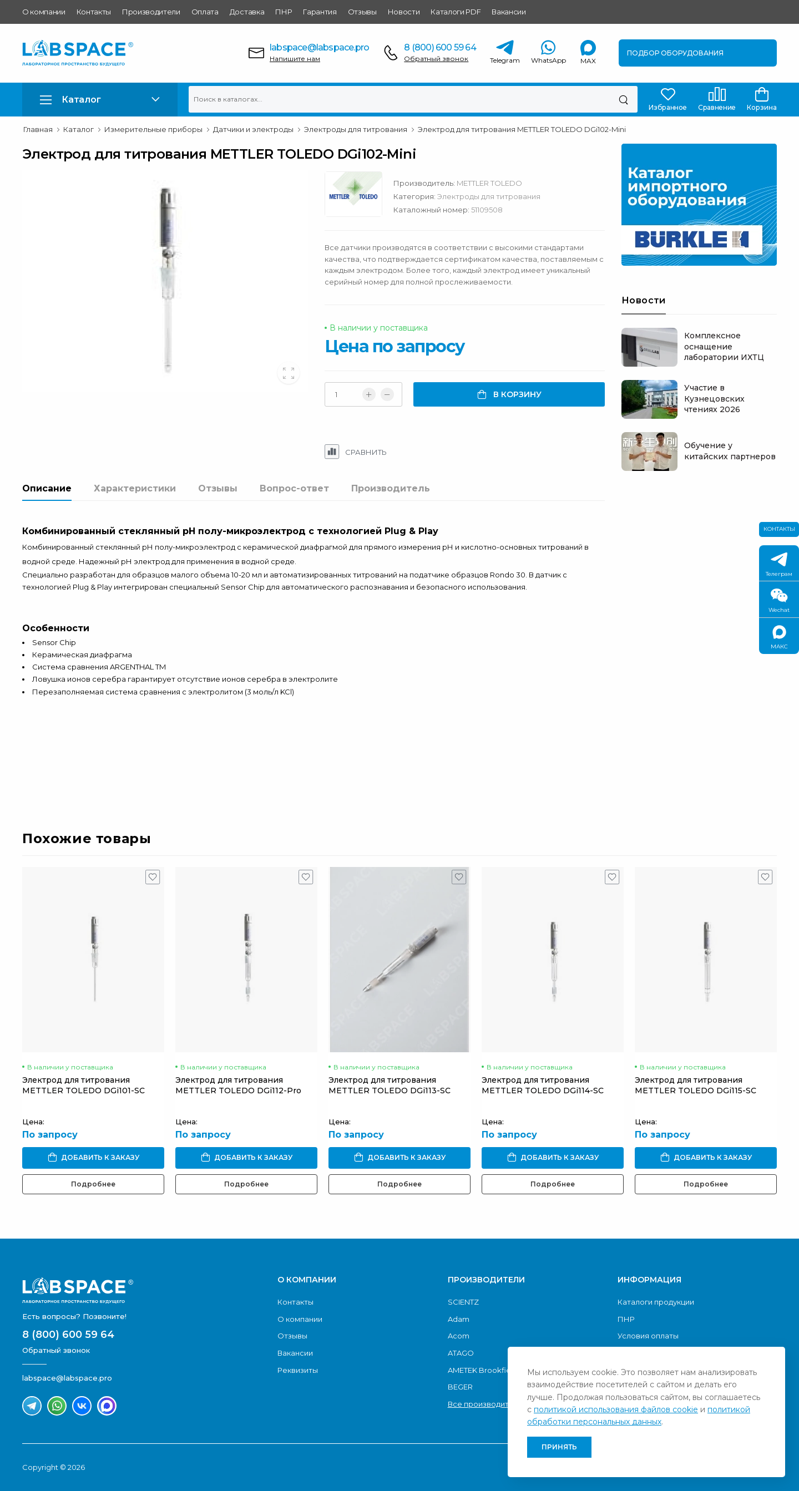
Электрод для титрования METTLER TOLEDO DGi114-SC (543, 1085)
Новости (404, 11)
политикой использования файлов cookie (616, 1409)
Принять (559, 1447)
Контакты (94, 11)
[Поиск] (623, 99)
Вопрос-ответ (294, 488)
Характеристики (135, 488)
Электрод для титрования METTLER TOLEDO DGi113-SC (389, 1085)
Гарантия (319, 11)
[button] (100, 99)
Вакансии (508, 11)
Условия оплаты (648, 1335)
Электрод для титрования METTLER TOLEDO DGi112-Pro (238, 1085)
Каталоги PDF (456, 11)
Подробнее (93, 1184)
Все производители (485, 1403)
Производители (151, 11)
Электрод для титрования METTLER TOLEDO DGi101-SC (83, 1085)
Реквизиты (297, 1370)
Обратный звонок (436, 58)
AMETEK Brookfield (483, 1370)
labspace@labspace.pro (319, 47)
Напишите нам (295, 58)
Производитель (390, 488)
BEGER (460, 1386)
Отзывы (362, 11)
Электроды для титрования (488, 196)
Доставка (247, 11)
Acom (458, 1335)
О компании (43, 11)
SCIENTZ (463, 1301)
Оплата (205, 11)
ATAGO (461, 1352)
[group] (165, 281)
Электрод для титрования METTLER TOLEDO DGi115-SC (695, 1085)
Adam (458, 1319)
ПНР (283, 11)
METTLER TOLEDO (489, 183)
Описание (47, 488)
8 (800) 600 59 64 (440, 47)
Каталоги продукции (656, 1301)
